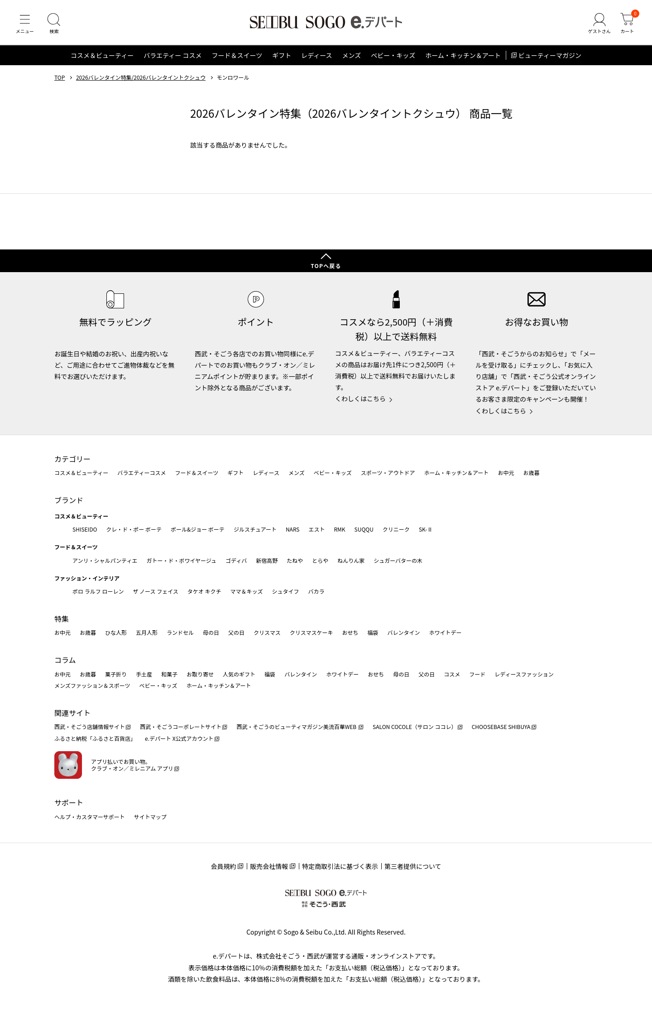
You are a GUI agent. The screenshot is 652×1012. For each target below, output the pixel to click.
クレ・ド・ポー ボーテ (134, 529)
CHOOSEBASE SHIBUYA (501, 727)
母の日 (211, 633)
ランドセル (180, 633)
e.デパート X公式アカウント (179, 738)
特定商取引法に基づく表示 (340, 866)
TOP (59, 78)
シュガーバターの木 (398, 560)
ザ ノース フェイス (155, 591)
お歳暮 (531, 473)
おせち (350, 633)
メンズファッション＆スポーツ (92, 685)
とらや (320, 560)
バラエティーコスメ (141, 473)
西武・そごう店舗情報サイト (89, 727)
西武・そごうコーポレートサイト (180, 727)
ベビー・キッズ (393, 56)
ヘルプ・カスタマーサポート (89, 816)
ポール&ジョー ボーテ (198, 529)
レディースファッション (524, 674)
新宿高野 (267, 560)
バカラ (316, 591)
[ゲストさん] (599, 24)
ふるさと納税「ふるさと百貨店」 (95, 738)
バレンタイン (403, 633)
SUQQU (364, 529)
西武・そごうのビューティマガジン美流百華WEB (296, 727)
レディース (316, 56)
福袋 (372, 633)
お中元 (506, 473)
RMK (339, 529)
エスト (316, 529)
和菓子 (169, 674)
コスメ (452, 674)
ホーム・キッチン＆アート (463, 56)
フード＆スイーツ (236, 56)
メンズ (351, 56)
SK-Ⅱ (426, 529)
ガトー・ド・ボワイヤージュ (181, 560)
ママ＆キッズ (246, 591)
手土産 (144, 674)
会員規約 (223, 866)
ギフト (281, 56)
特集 (61, 618)
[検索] (54, 24)
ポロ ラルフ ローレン (98, 591)
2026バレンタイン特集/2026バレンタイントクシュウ (141, 78)
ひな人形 (116, 633)
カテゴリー (72, 458)
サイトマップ (150, 816)
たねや (295, 560)
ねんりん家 (350, 560)
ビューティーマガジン (549, 56)
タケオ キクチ (204, 591)
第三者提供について (412, 866)
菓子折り (116, 674)
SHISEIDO (84, 529)
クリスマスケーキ (311, 633)
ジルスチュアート (255, 529)
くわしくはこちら (360, 398)
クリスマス (267, 633)
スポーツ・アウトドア (388, 473)
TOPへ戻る (326, 265)
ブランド (68, 499)
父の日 (236, 633)
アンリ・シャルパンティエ (104, 560)
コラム (65, 659)
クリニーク (396, 529)
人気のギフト (239, 674)
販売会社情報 (269, 866)
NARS (293, 529)
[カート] (627, 24)
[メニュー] (24, 24)
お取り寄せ (200, 674)
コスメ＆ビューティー (102, 56)
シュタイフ (285, 591)
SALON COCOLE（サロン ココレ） (414, 727)
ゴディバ (236, 560)
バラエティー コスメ (172, 56)
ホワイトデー (445, 633)
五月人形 (147, 633)
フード (477, 674)
